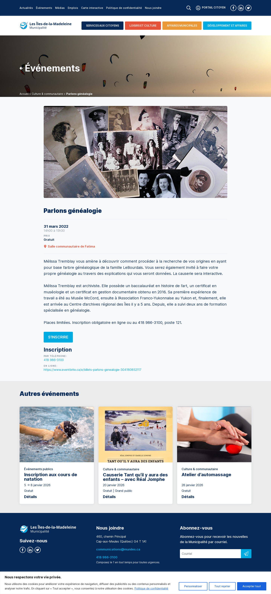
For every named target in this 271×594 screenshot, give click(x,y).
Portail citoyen (210, 8)
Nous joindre (153, 7)
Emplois (73, 7)
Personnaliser (193, 586)
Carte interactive (92, 7)
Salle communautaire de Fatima (69, 246)
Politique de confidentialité (151, 588)
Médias (60, 7)
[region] (135, 583)
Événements (44, 7)
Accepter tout (252, 586)
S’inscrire (58, 337)
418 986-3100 (54, 360)
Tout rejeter (222, 586)
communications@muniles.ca (118, 549)
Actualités (26, 7)
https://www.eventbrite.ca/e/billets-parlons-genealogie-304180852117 (92, 370)
